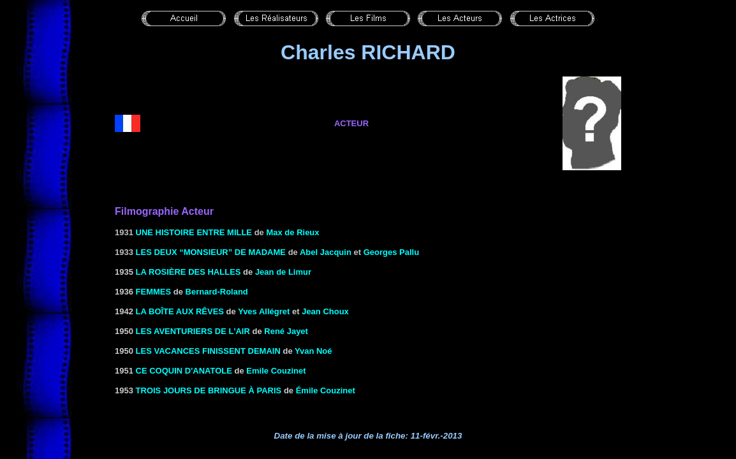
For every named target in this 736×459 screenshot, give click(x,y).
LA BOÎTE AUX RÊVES (180, 311)
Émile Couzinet (325, 390)
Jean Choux (325, 311)
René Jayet (286, 331)
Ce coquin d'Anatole (184, 370)
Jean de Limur (283, 272)
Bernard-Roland (217, 291)
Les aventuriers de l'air (193, 331)
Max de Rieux (292, 232)
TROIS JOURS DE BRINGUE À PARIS (209, 390)
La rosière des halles (188, 272)
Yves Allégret (264, 311)
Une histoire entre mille (194, 232)
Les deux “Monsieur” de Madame (211, 252)
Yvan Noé (313, 351)
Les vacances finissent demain (208, 351)
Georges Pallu (391, 252)
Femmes (154, 291)
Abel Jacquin (325, 252)
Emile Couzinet (275, 370)
